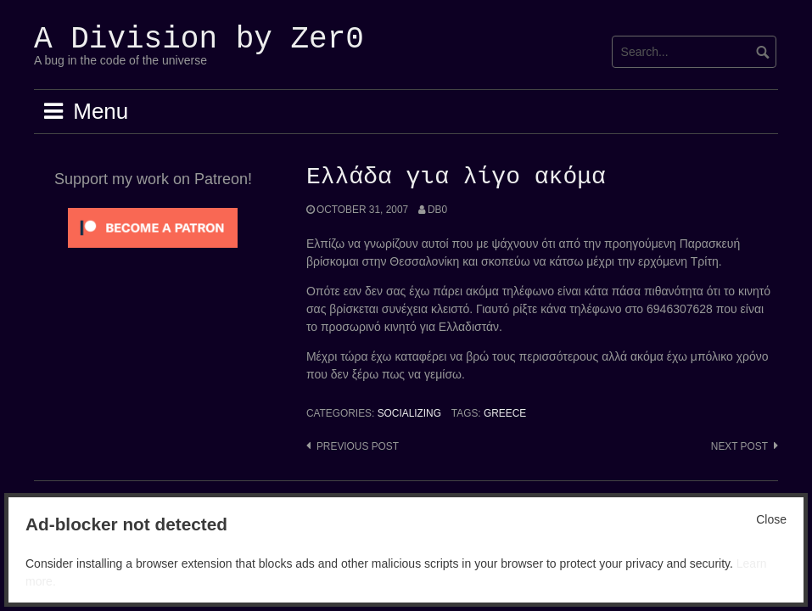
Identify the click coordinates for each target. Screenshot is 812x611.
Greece (505, 413)
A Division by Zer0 (199, 39)
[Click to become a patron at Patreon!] (153, 226)
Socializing (409, 413)
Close (771, 519)
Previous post (357, 446)
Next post (739, 446)
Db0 (437, 210)
